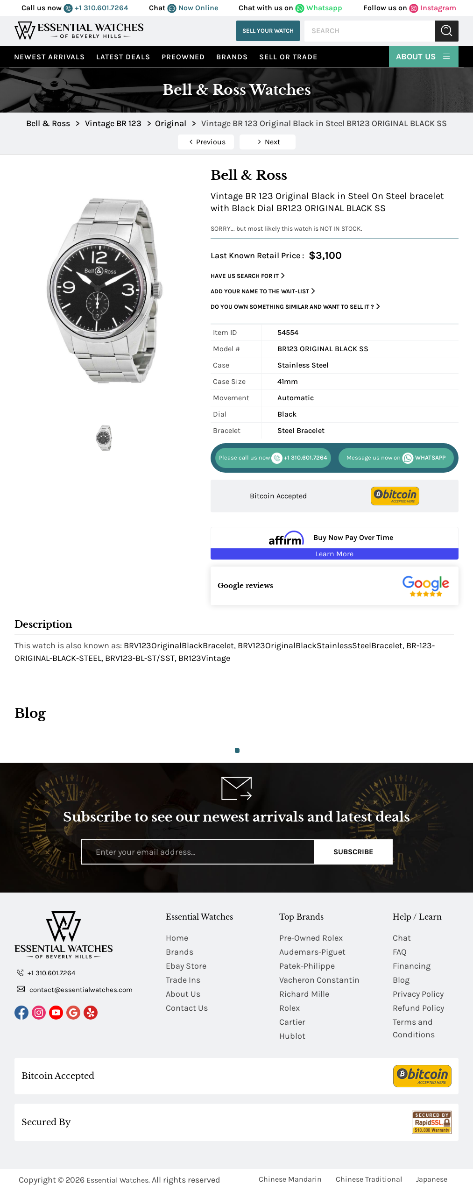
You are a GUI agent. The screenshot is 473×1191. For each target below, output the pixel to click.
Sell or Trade (288, 56)
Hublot (292, 1036)
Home (177, 938)
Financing (412, 966)
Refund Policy (418, 1008)
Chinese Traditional (369, 1179)
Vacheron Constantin (319, 980)
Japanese (431, 1179)
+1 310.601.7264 (96, 7)
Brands (232, 56)
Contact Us (187, 1008)
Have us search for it (248, 276)
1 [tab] (237, 750)
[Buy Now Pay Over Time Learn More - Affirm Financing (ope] (335, 543)
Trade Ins (183, 980)
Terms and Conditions (414, 1028)
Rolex (289, 1008)
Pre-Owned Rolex (311, 938)
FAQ (400, 952)
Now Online (192, 7)
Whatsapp (318, 7)
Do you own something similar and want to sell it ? (295, 306)
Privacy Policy (418, 994)
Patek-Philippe (307, 966)
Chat (402, 938)
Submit (447, 31)
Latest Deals (123, 56)
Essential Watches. (118, 1180)
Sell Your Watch (268, 30)
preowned (183, 56)
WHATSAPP (395, 458)
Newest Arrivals (49, 56)
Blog (401, 980)
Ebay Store (186, 966)
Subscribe (353, 851)
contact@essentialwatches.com (75, 989)
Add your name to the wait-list (263, 291)
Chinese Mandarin (290, 1179)
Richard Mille (304, 994)
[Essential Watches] (78, 31)
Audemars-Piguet (312, 952)
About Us (424, 56)
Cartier (292, 1022)
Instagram (432, 7)
